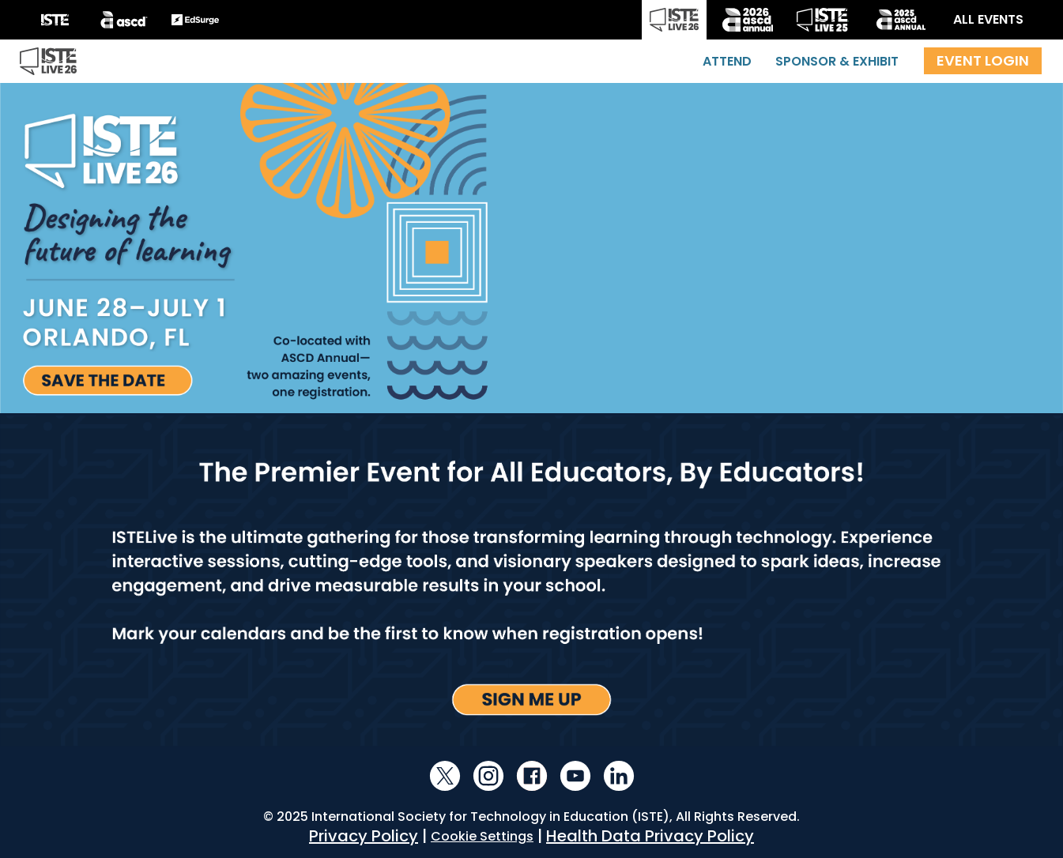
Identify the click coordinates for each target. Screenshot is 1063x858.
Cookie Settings (482, 836)
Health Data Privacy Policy (650, 836)
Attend (727, 61)
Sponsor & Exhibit (837, 61)
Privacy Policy (363, 836)
